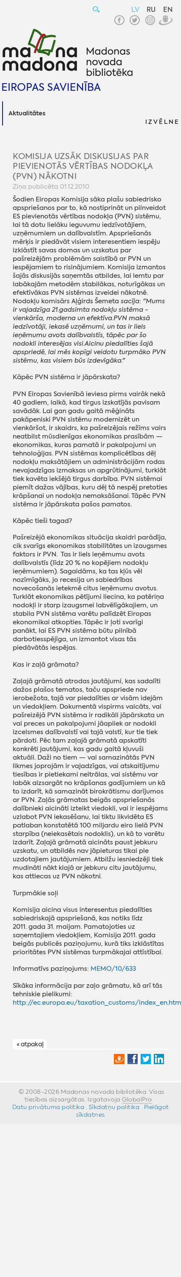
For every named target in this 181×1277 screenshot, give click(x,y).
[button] (161, 113)
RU (151, 9)
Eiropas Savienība (51, 87)
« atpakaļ (30, 1044)
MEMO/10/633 (113, 968)
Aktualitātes (26, 113)
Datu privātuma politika (48, 1107)
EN (168, 9)
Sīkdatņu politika (114, 1107)
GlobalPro (137, 1099)
